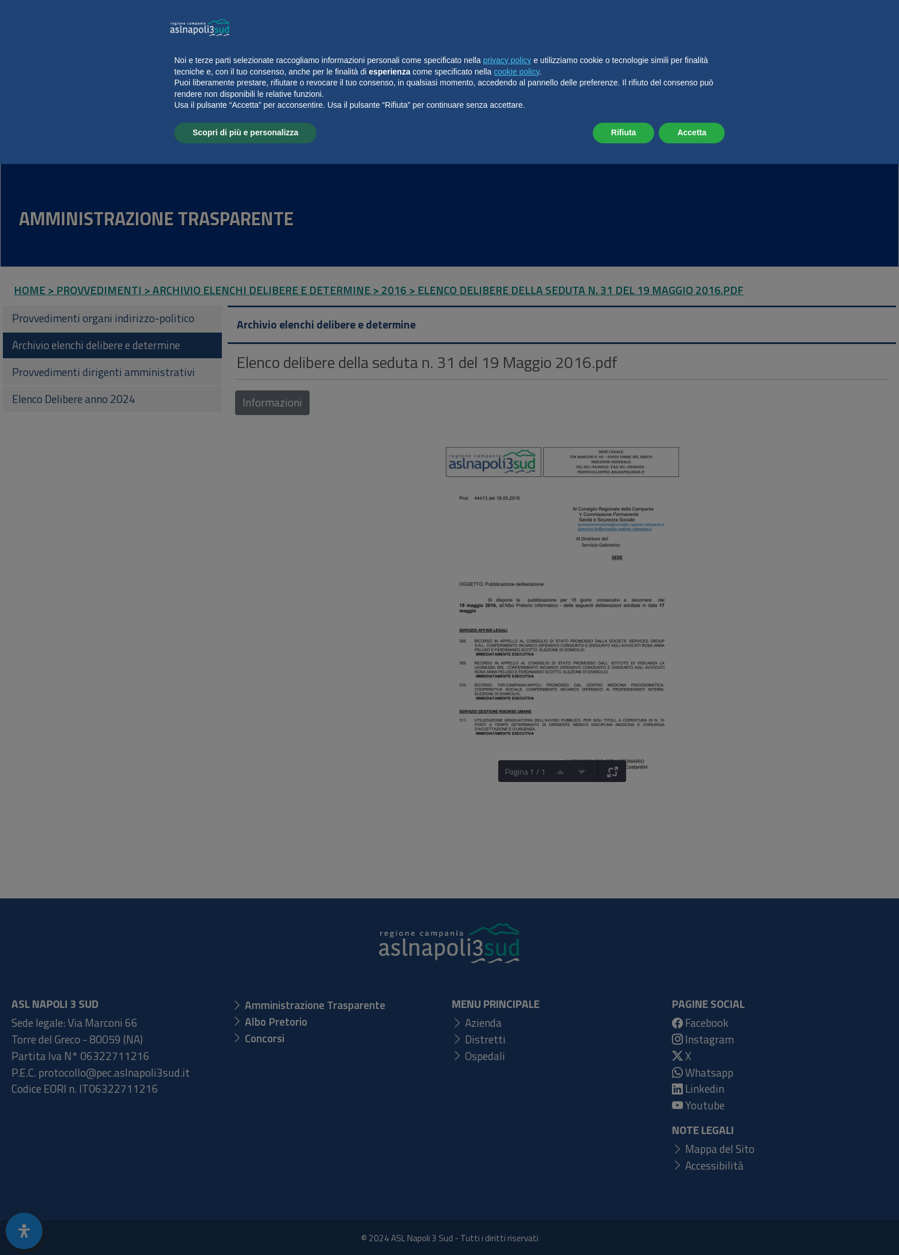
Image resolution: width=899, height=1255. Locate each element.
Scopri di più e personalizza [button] (245, 1223)
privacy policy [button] (507, 1151)
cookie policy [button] (516, 1162)
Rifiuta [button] (623, 1223)
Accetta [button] (691, 1223)
